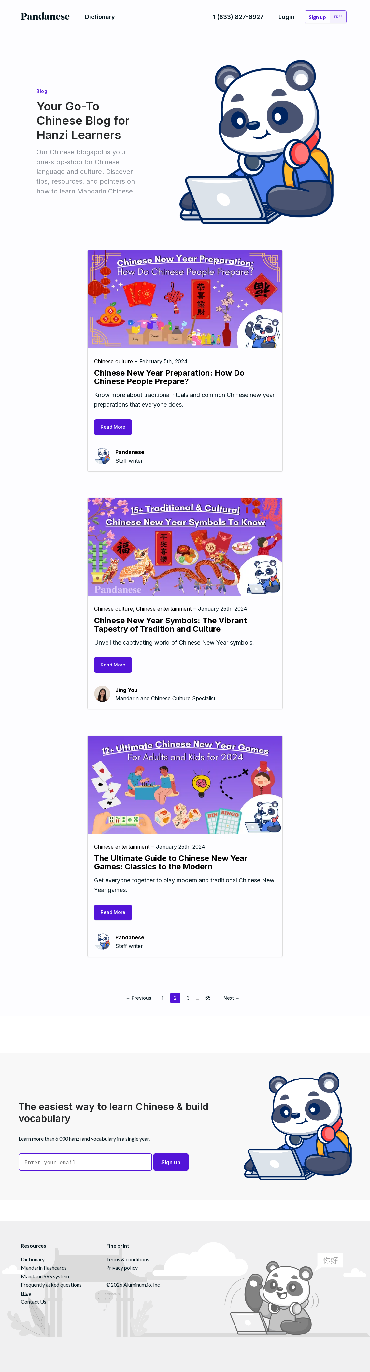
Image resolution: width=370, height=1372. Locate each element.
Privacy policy (122, 1268)
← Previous (138, 998)
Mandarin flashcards (44, 1268)
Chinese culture (113, 361)
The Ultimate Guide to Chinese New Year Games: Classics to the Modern (171, 862)
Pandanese (129, 452)
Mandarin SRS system (45, 1276)
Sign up (171, 1162)
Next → (231, 998)
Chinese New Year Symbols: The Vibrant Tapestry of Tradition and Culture (170, 625)
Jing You (126, 690)
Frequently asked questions (51, 1284)
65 (208, 998)
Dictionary (33, 1259)
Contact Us (33, 1301)
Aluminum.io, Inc (141, 1284)
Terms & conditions (127, 1259)
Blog (26, 1293)
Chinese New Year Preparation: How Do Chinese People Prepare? (169, 377)
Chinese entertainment (164, 609)
